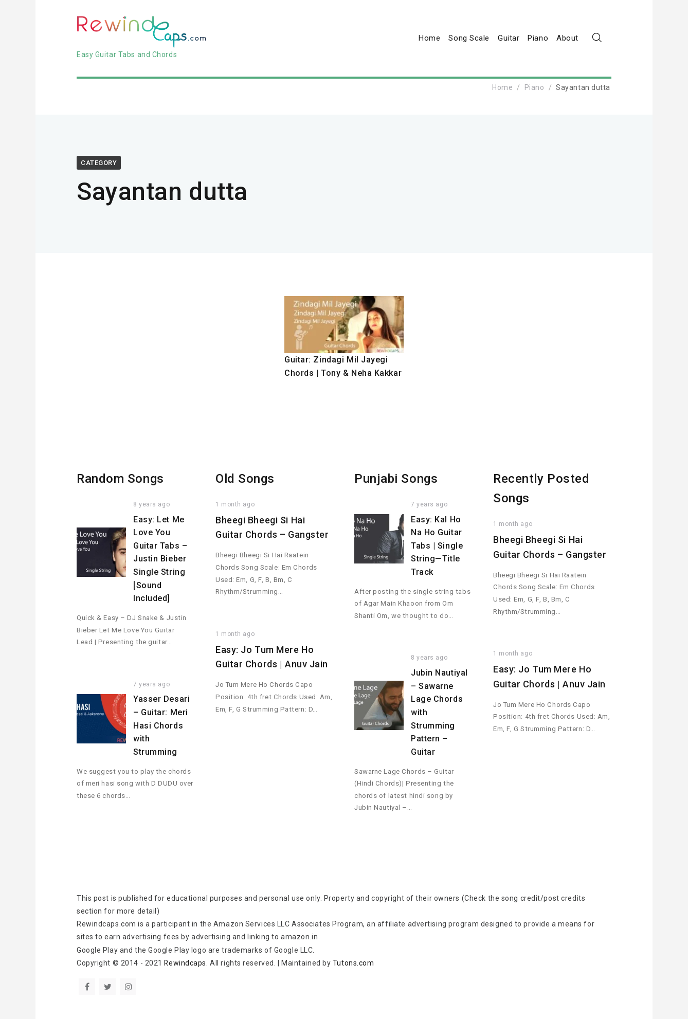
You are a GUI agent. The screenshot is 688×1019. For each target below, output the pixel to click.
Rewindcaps (185, 963)
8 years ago (151, 504)
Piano (538, 38)
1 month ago (235, 504)
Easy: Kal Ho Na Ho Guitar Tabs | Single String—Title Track (437, 546)
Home (429, 38)
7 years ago (151, 684)
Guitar (508, 38)
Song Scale (469, 38)
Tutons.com (354, 963)
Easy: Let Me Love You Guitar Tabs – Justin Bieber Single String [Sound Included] (160, 559)
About (567, 38)
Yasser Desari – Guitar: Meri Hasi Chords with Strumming (161, 725)
